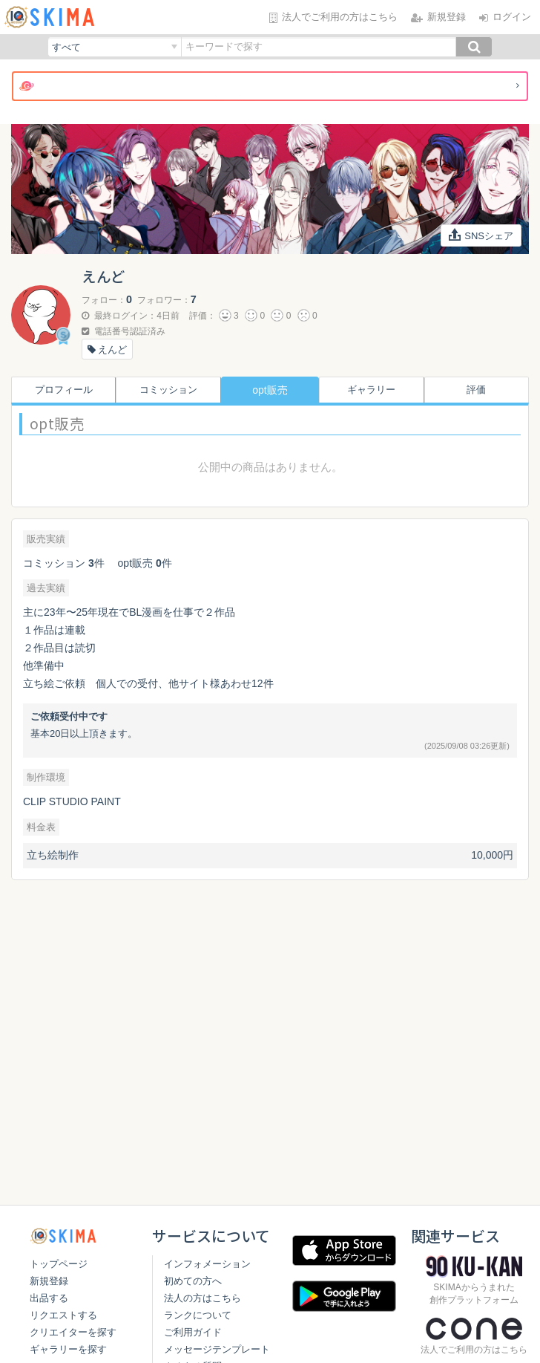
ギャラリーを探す (68, 1349)
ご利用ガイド (188, 1348)
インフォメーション (202, 1280)
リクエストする (63, 1315)
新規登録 (49, 1280)
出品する (49, 1298)
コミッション (165, 390)
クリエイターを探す (73, 1332)
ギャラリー (375, 390)
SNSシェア (481, 234)
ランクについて (192, 1331)
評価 (480, 390)
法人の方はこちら (197, 1314)
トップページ (59, 1263)
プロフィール (60, 390)
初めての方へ (188, 1297)
